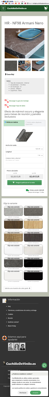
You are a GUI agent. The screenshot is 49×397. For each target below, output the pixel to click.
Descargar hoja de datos (17, 106)
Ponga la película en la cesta (24, 183)
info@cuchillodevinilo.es (41, 3)
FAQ (9, 306)
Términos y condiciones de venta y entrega (22, 310)
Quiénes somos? (13, 322)
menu (3, 8)
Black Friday (12, 326)
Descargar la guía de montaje (19, 101)
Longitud (9, 152)
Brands (10, 318)
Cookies (10, 314)
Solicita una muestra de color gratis (17, 288)
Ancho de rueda (11, 145)
